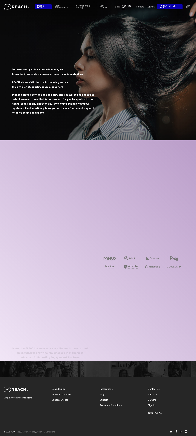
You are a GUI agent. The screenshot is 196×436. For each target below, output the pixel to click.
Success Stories (60, 400)
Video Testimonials (61, 394)
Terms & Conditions (46, 432)
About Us (152, 394)
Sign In (151, 405)
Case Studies (58, 389)
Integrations (106, 389)
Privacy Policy (30, 432)
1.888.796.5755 (155, 413)
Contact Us (154, 389)
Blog (102, 394)
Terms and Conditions (111, 405)
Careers (152, 400)
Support (104, 400)
